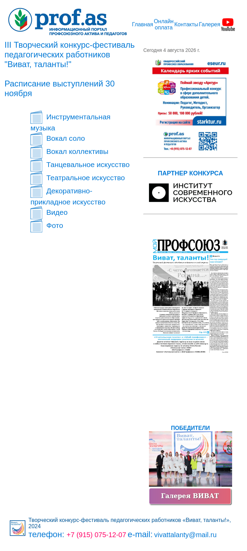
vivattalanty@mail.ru (185, 535)
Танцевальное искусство (80, 164)
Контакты (186, 24)
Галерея (209, 24)
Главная (142, 24)
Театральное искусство (77, 178)
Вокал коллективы (69, 151)
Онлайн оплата (164, 24)
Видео (49, 212)
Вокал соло (57, 138)
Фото (46, 225)
